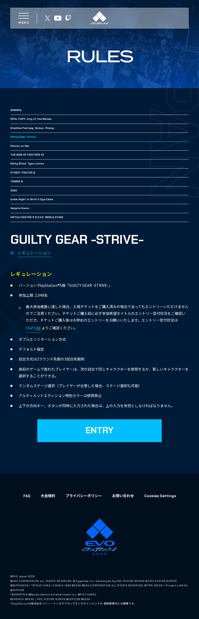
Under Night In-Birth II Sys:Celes (31, 199)
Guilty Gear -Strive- (23, 136)
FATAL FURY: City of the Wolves (30, 119)
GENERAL (16, 110)
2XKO (13, 190)
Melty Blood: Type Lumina (27, 163)
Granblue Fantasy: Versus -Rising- (32, 128)
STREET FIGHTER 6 (22, 172)
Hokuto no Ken (19, 146)
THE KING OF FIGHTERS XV (27, 154)
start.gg (33, 327)
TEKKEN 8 (16, 181)
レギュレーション (34, 252)
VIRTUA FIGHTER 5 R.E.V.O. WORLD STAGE (36, 217)
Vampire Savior (19, 208)
